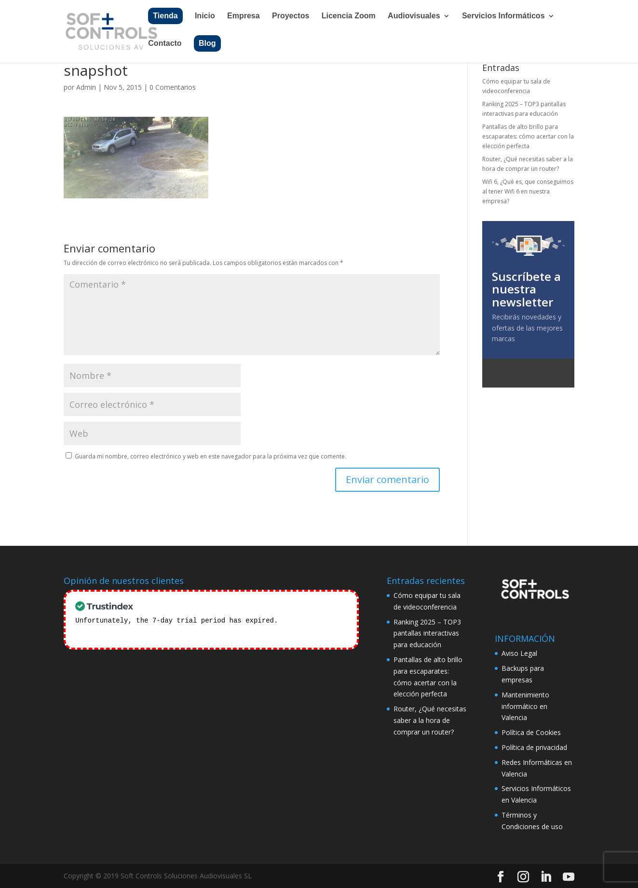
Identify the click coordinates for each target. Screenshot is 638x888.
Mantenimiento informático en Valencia (525, 706)
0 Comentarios (172, 87)
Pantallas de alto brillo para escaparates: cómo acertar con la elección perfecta (528, 137)
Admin (86, 87)
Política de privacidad (534, 747)
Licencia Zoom (349, 16)
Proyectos (290, 16)
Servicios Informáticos (503, 16)
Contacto (164, 43)
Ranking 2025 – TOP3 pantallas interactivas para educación (427, 633)
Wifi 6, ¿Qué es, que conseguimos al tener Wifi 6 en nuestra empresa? (527, 192)
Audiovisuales (414, 16)
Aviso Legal (519, 653)
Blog (207, 43)
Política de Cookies (531, 732)
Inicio (205, 16)
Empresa (243, 16)
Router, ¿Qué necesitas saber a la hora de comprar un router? (430, 720)
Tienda (165, 16)
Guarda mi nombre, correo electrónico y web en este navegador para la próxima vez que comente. (210, 456)
